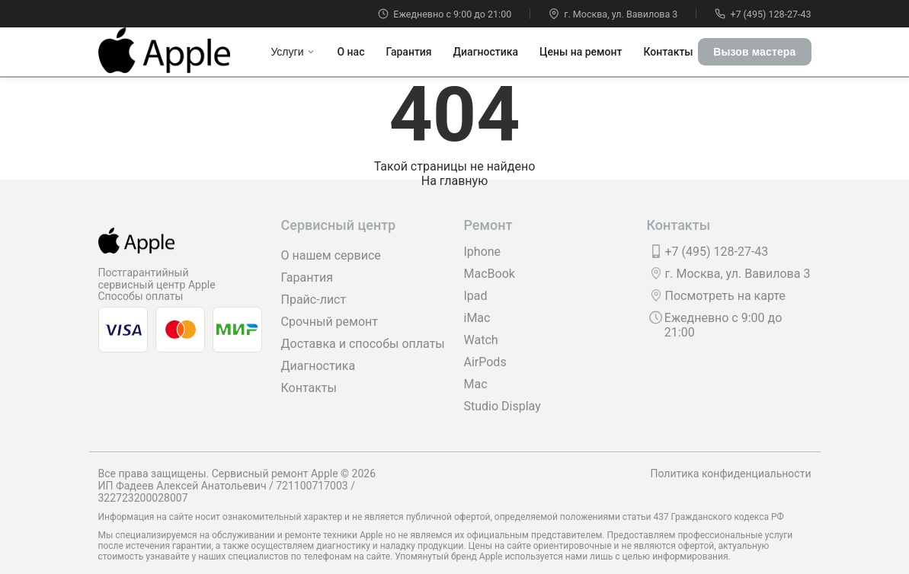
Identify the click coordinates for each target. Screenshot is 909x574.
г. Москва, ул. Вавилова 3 (613, 14)
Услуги (292, 52)
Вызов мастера (754, 52)
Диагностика (485, 52)
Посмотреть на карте (725, 296)
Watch (481, 340)
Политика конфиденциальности (730, 473)
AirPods (485, 362)
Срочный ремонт (329, 321)
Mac (476, 384)
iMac (477, 318)
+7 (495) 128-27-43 (763, 14)
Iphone (482, 251)
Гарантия (408, 52)
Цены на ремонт (580, 52)
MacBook (489, 273)
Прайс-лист (314, 299)
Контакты (668, 52)
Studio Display (502, 406)
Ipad (476, 296)
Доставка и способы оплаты (363, 343)
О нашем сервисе (331, 255)
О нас (350, 52)
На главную (454, 181)
